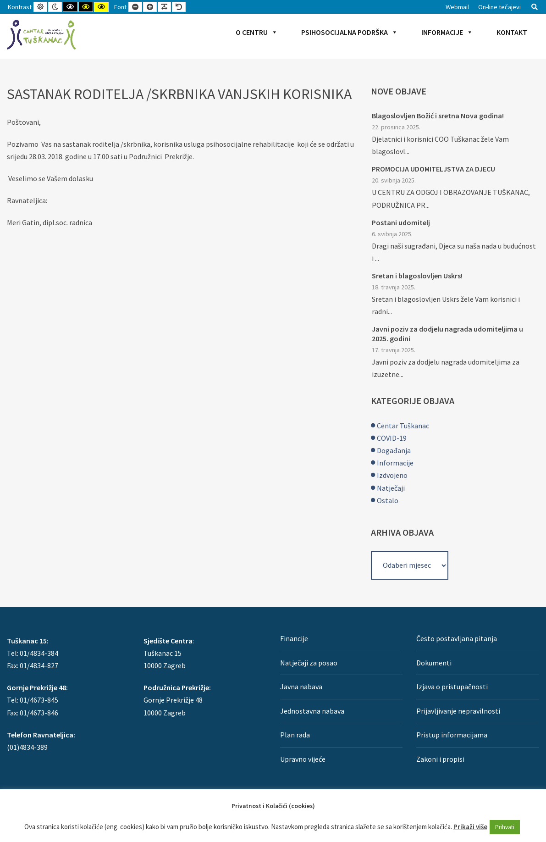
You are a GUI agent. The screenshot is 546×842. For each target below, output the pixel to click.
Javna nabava (301, 686)
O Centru (257, 32)
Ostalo (387, 500)
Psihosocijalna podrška (349, 32)
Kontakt (511, 32)
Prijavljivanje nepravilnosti (458, 710)
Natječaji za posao (308, 662)
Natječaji (391, 488)
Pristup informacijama (451, 734)
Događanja (394, 450)
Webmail (457, 7)
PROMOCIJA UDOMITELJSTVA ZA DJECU (433, 168)
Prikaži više (470, 826)
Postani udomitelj (401, 222)
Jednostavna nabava (312, 710)
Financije (294, 638)
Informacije (447, 32)
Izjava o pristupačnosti (452, 686)
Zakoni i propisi (440, 759)
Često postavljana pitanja (456, 638)
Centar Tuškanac (403, 425)
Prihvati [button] (504, 827)
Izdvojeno (392, 475)
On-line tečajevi (499, 7)
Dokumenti (434, 662)
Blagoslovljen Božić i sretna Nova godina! (438, 115)
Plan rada (295, 734)
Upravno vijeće (302, 759)
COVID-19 (392, 438)
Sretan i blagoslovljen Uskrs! (417, 275)
